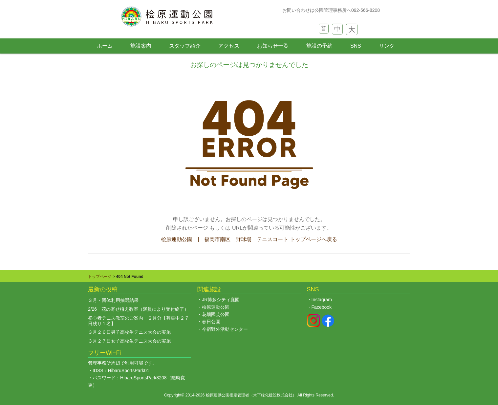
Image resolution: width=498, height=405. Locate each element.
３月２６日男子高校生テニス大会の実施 (129, 332)
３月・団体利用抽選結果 (113, 300)
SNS (355, 46)
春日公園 (211, 321)
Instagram (322, 299)
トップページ (100, 276)
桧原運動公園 (215, 307)
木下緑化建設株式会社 (272, 395)
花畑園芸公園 (215, 314)
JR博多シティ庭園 (221, 299)
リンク (387, 46)
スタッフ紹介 (185, 46)
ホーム (105, 46)
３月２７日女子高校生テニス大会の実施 (129, 341)
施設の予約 (319, 46)
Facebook (322, 307)
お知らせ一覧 (273, 46)
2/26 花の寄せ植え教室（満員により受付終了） (138, 309)
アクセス (228, 46)
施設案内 (140, 46)
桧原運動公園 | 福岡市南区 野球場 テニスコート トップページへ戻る (249, 239)
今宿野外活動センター (225, 329)
